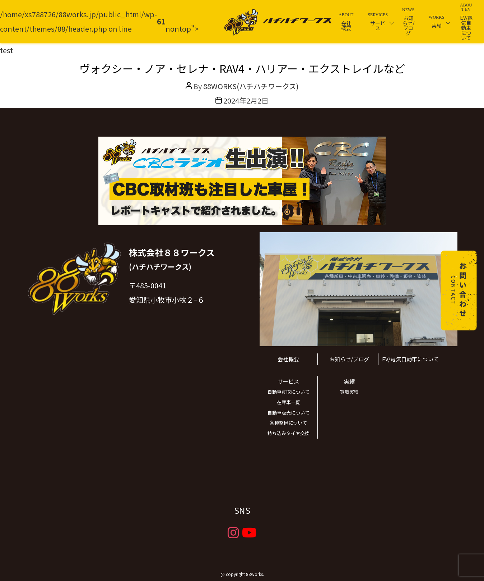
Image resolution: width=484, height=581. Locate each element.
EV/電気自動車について (410, 359)
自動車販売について (288, 412)
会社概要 (288, 359)
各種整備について (288, 422)
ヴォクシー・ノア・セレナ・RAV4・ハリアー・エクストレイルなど (242, 68)
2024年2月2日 (246, 100)
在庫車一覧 (288, 402)
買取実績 (349, 391)
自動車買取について (288, 391)
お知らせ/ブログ (349, 359)
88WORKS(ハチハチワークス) (251, 86)
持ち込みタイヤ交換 (288, 433)
